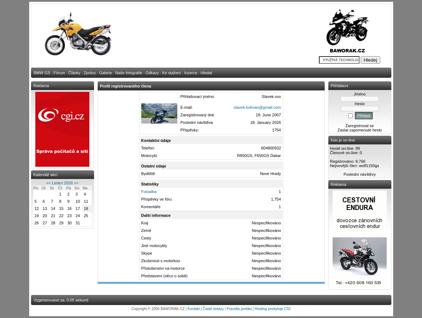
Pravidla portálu (239, 309)
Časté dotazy (213, 309)
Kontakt (194, 309)
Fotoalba (149, 191)
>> (76, 183)
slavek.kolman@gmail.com (257, 107)
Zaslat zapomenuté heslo (360, 130)
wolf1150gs (369, 166)
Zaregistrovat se (360, 126)
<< (48, 183)
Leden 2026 (62, 183)
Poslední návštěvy (359, 174)
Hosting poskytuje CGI (273, 309)
